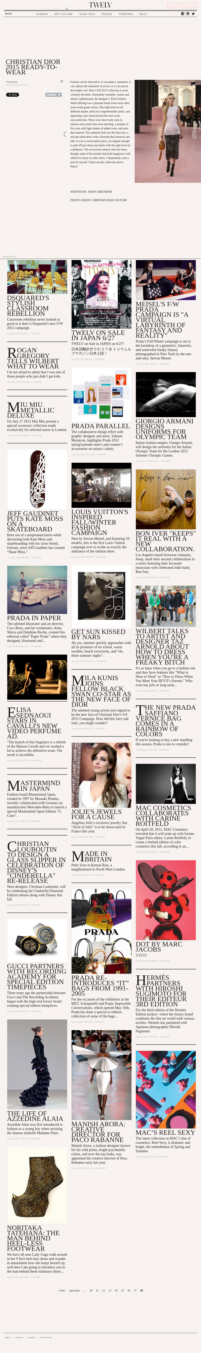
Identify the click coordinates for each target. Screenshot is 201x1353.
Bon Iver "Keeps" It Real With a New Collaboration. (166, 541)
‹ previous (74, 1290)
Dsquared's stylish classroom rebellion (28, 305)
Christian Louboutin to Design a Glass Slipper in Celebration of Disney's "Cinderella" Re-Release (36, 862)
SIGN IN (190, 5)
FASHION (41, 13)
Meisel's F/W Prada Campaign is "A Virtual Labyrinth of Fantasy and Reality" (162, 319)
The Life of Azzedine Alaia (35, 1116)
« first (61, 1290)
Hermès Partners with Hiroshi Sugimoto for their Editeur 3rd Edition (161, 991)
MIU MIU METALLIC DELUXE (30, 410)
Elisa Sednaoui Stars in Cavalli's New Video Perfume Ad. (34, 723)
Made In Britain (98, 856)
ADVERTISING (46, 1338)
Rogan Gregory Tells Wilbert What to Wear (33, 358)
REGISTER (175, 5)
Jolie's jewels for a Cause (96, 814)
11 (97, 1290)
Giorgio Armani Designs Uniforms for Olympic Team (165, 428)
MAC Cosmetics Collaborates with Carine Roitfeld (163, 815)
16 (128, 1290)
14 (116, 1290)
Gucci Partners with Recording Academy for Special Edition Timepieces (37, 976)
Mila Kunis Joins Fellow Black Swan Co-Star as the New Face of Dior (101, 691)
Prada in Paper (34, 618)
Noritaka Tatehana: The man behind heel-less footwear (33, 1238)
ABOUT (8, 1338)
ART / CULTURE (63, 13)
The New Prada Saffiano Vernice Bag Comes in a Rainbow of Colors (166, 721)
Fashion (11, 81)
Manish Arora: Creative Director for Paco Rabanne (98, 1131)
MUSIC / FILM (87, 13)
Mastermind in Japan (40, 785)
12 (103, 1290)
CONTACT (19, 1338)
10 (90, 1290)
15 (122, 1290)
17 (135, 1290)
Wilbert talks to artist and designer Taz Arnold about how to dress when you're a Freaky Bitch (162, 646)
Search (8, 13)
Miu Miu (38, 421)
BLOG (143, 13)
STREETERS (126, 13)
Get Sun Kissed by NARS (98, 634)
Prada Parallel (100, 426)
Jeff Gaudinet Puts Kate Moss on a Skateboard (35, 521)
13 (109, 1290)
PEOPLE (107, 13)
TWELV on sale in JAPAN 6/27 (98, 335)
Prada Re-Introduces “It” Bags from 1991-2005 (100, 985)
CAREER (31, 1338)
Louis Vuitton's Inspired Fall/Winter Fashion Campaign (99, 522)
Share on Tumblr (53, 95)
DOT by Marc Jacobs (159, 946)
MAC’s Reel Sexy (165, 1132)
